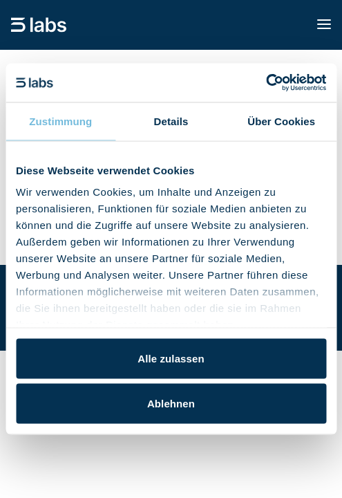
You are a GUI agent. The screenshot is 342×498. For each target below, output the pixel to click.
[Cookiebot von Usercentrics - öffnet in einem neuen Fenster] (265, 83)
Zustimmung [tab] (60, 121)
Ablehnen (171, 403)
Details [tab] (171, 121)
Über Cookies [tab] (281, 121)
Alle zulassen (170, 358)
